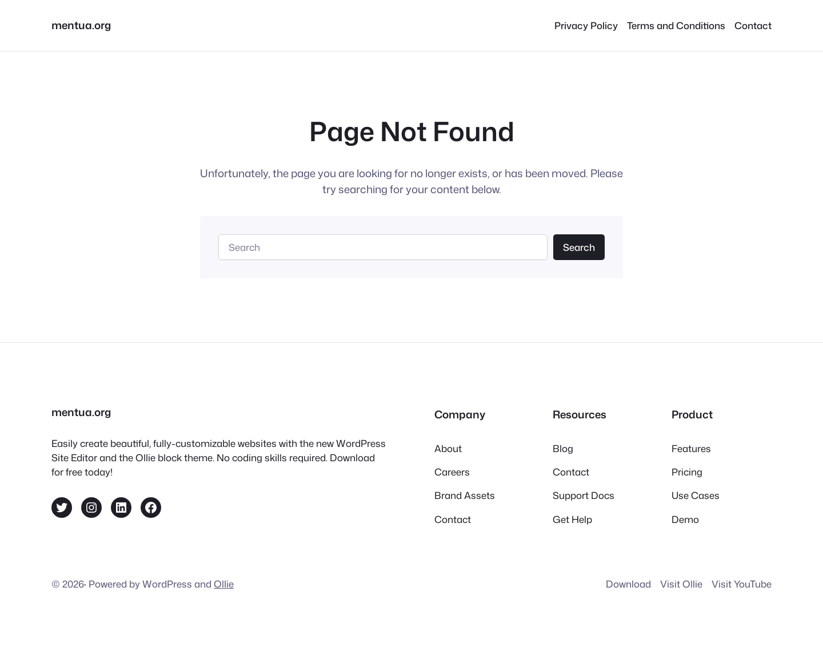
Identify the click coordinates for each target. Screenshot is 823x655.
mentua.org (81, 25)
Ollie (224, 583)
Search (579, 247)
